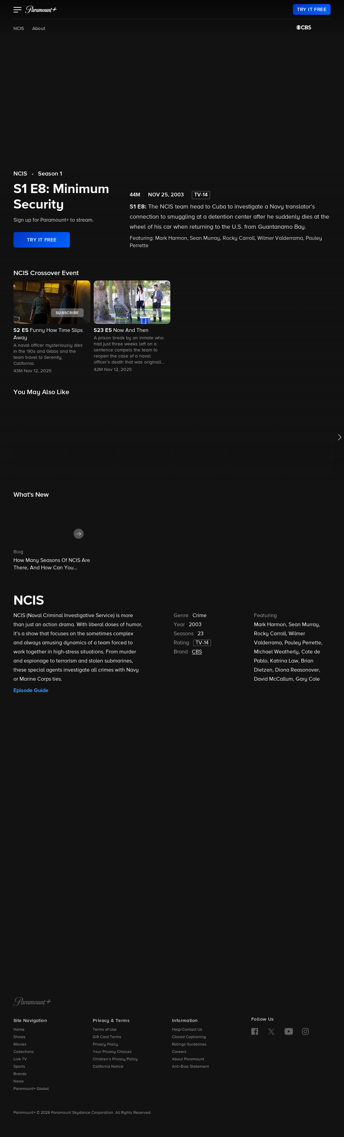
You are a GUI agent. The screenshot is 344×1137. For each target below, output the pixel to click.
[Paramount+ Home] (32, 1002)
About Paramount (188, 1059)
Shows (19, 1037)
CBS (197, 652)
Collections (23, 1052)
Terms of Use (105, 1030)
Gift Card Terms (107, 1037)
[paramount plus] (41, 9)
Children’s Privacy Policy (115, 1059)
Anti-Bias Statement (190, 1067)
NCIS (18, 28)
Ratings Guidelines (189, 1045)
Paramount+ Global (31, 1089)
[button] (17, 10)
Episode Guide (30, 690)
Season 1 (50, 174)
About (38, 28)
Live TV (20, 1059)
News (18, 1081)
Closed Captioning (189, 1037)
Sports (19, 1067)
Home (19, 1030)
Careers (179, 1052)
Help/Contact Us (187, 1030)
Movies (20, 1045)
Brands (20, 1074)
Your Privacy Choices (112, 1052)
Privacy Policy (105, 1045)
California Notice (108, 1067)
